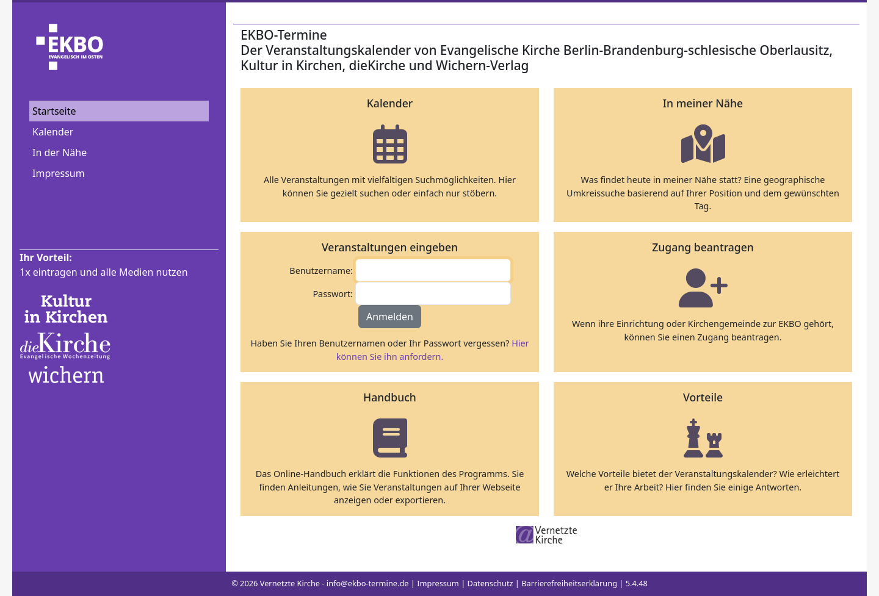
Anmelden (389, 316)
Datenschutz (490, 583)
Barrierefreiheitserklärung (569, 583)
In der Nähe (59, 152)
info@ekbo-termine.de (368, 583)
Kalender (52, 131)
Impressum (58, 173)
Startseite (54, 111)
